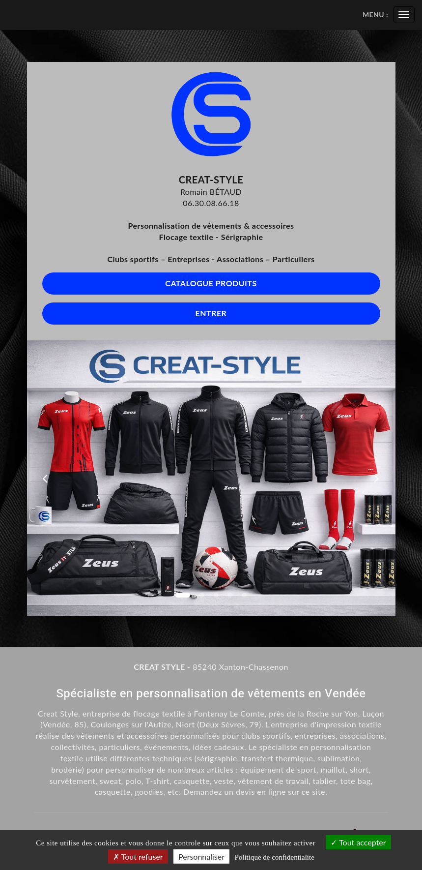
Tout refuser (138, 856)
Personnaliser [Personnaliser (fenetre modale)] (201, 856)
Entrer (211, 313)
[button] (45, 478)
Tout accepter (358, 842)
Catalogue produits (210, 283)
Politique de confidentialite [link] (274, 857)
